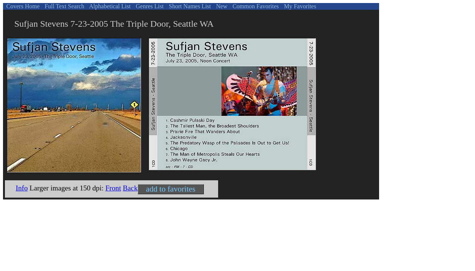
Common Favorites (255, 6)
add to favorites (170, 188)
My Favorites (299, 6)
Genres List (149, 6)
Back (130, 188)
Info (22, 188)
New (220, 6)
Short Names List (189, 6)
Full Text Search (63, 6)
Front (113, 188)
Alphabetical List (109, 6)
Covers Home (22, 6)
